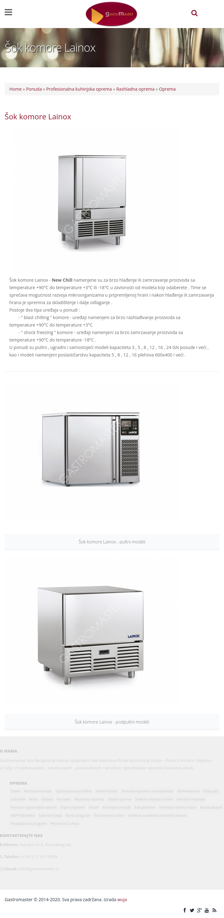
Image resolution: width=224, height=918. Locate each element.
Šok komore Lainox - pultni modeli (112, 542)
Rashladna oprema (135, 89)
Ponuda (34, 89)
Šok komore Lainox (38, 116)
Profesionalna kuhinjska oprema (79, 89)
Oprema (167, 89)
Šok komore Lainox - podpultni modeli (112, 722)
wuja (122, 899)
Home (15, 89)
